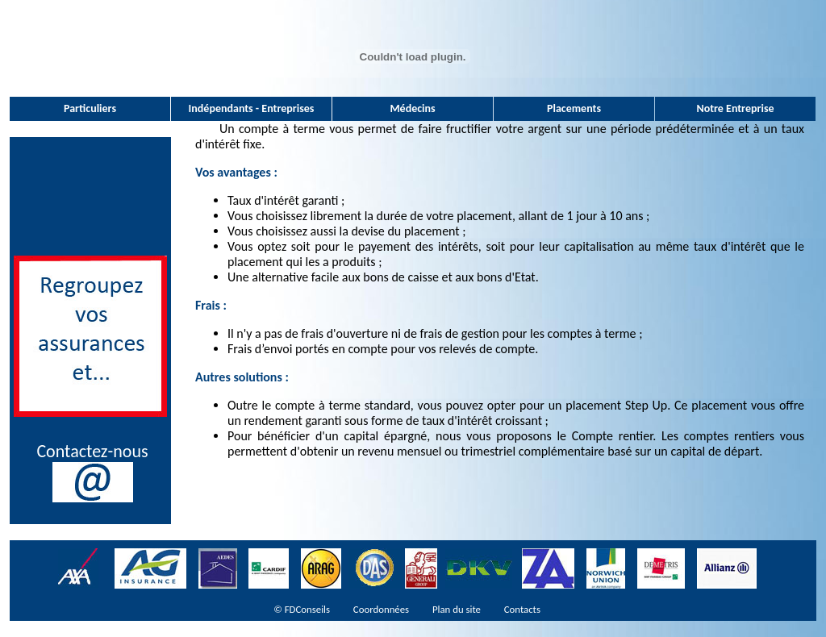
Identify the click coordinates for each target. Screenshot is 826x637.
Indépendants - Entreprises (252, 108)
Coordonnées (381, 609)
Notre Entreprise (735, 108)
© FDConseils (301, 609)
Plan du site (456, 609)
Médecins (412, 108)
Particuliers (90, 108)
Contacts (522, 609)
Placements (574, 108)
